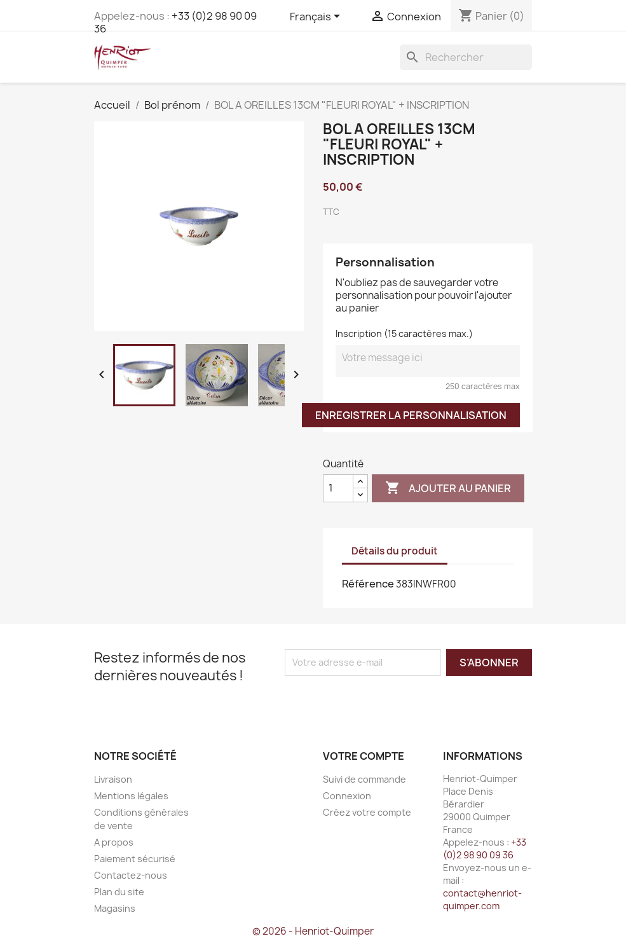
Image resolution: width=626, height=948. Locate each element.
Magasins (114, 908)
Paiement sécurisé (134, 859)
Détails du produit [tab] (394, 551)
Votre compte (363, 756)
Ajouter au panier (448, 488)
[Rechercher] (466, 57)
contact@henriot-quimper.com (482, 899)
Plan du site (119, 892)
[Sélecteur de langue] (317, 17)
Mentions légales (131, 796)
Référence (368, 583)
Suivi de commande (364, 779)
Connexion (347, 796)
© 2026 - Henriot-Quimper (313, 931)
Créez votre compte (367, 812)
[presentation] (390, 700)
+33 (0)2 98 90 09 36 (175, 22)
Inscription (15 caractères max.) (404, 333)
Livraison (113, 779)
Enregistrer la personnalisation (411, 415)
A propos (113, 842)
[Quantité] (338, 488)
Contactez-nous (130, 875)
